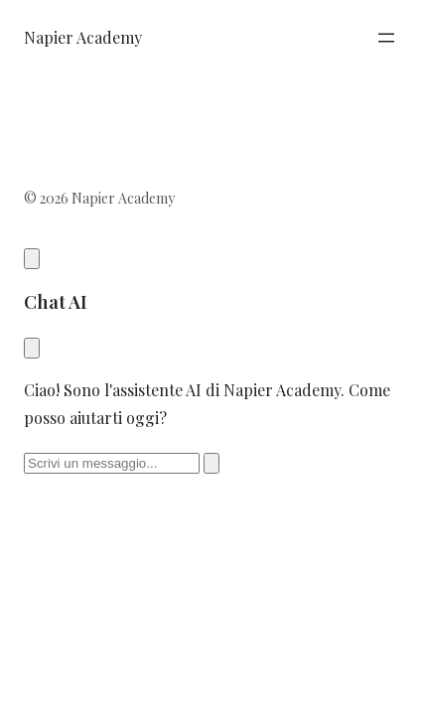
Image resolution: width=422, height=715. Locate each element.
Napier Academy (83, 37)
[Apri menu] (386, 38)
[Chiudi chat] (32, 348)
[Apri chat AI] (32, 258)
